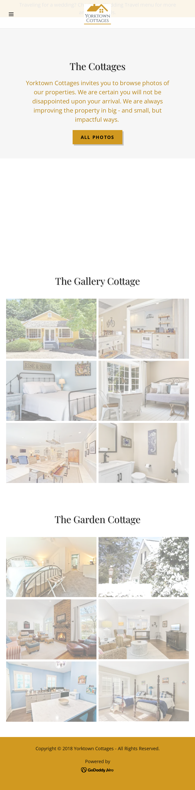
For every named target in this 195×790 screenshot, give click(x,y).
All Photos (98, 137)
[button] (20, 31)
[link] (97, 31)
